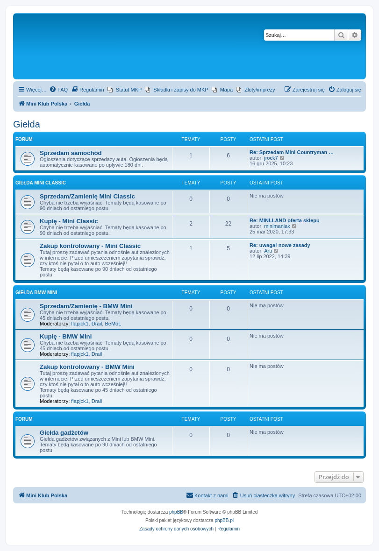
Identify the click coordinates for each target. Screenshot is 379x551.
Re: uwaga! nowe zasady (280, 245)
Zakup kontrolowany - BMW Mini (87, 366)
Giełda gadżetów (64, 432)
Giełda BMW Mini (36, 292)
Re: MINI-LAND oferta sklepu (285, 220)
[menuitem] (58, 89)
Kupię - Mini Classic (69, 221)
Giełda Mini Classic (40, 182)
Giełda (26, 124)
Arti (268, 251)
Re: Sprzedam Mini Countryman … (292, 152)
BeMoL (113, 323)
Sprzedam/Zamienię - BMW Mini (86, 306)
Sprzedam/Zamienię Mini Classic (87, 196)
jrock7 (271, 158)
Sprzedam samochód (71, 152)
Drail (97, 323)
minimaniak (277, 226)
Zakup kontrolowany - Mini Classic (90, 245)
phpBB (176, 512)
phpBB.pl (224, 520)
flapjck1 (79, 323)
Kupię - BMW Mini (66, 336)
